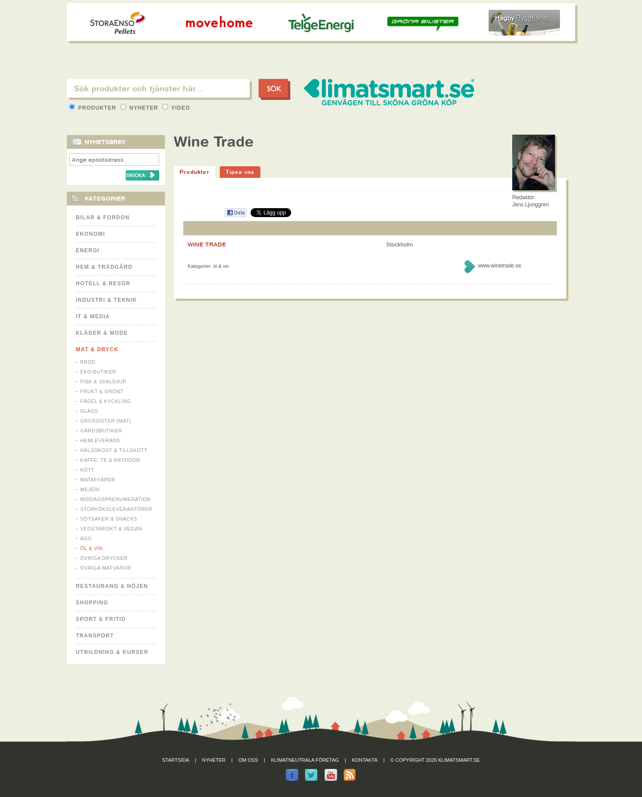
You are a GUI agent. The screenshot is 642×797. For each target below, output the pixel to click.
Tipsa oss (240, 171)
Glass (89, 411)
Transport (95, 636)
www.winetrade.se (499, 266)
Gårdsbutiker (101, 430)
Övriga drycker (104, 558)
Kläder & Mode (102, 333)
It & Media (93, 316)
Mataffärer (97, 479)
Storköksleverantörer (116, 509)
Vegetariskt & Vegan (111, 528)
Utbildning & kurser (112, 652)
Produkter (93, 108)
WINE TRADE (207, 244)
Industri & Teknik (106, 300)
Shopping (92, 603)
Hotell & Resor (103, 283)
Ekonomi (90, 234)
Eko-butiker (98, 371)
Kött (87, 469)
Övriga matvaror (105, 568)
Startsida (175, 760)
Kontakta (365, 760)
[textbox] (158, 88)
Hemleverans (100, 440)
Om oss (248, 760)
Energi (87, 250)
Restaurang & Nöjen (112, 586)
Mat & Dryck (97, 349)
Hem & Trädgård (104, 267)
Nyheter (140, 108)
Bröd (87, 362)
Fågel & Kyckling (105, 401)
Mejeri (90, 489)
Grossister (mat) (105, 420)
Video (176, 108)
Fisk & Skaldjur (103, 381)
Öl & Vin (91, 548)
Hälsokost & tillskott (114, 450)
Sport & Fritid (101, 619)
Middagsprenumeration (115, 499)
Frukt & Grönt (101, 391)
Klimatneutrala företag (305, 760)
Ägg (86, 538)
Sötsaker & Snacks (108, 519)
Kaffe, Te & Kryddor (110, 460)
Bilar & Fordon (103, 217)
